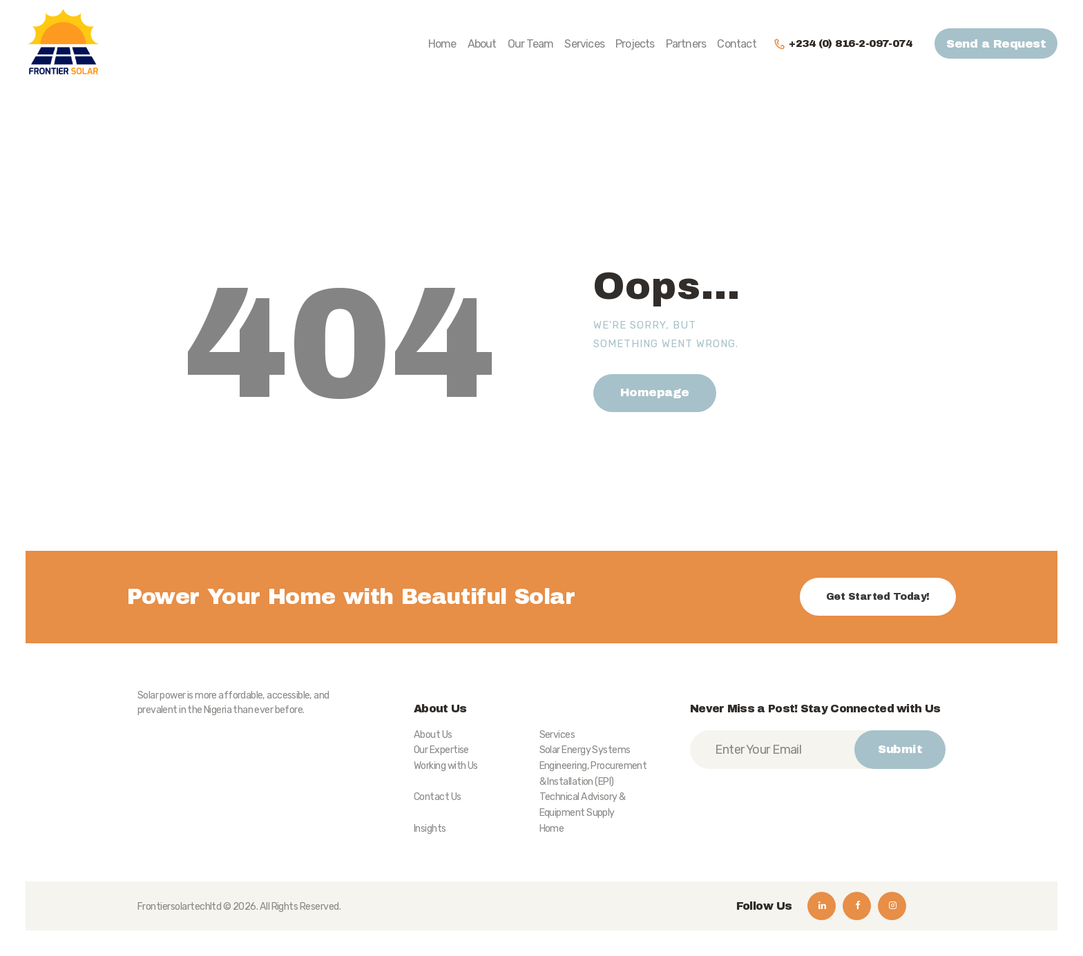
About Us (433, 735)
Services (557, 735)
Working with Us (446, 766)
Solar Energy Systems (585, 750)
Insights (430, 829)
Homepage (654, 392)
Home (551, 829)
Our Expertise (441, 750)
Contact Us (437, 797)
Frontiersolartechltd (179, 907)
